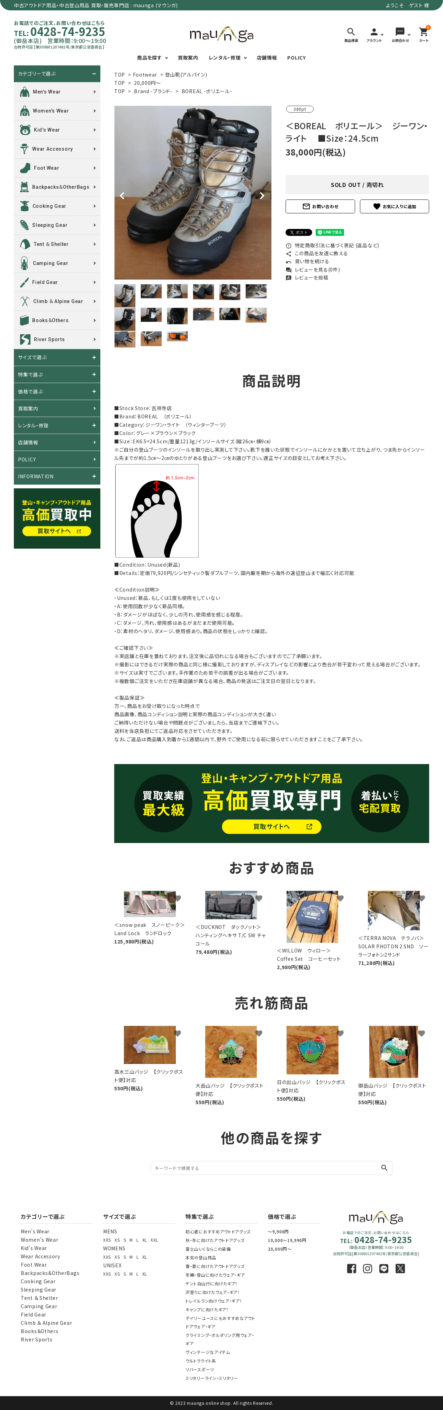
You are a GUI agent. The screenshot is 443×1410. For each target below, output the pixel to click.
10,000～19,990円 (287, 1240)
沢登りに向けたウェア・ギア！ (213, 1292)
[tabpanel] (193, 193)
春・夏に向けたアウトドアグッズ (215, 1266)
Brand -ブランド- (153, 91)
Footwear (145, 74)
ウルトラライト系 (201, 1361)
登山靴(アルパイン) (186, 74)
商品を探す (149, 57)
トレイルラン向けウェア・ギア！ (214, 1301)
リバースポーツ (200, 1369)
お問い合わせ (320, 206)
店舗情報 (267, 57)
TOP (119, 74)
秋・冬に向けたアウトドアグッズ (215, 1240)
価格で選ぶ (30, 391)
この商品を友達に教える (317, 253)
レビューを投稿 (307, 277)
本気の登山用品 (201, 1257)
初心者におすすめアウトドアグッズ (218, 1231)
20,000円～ (147, 82)
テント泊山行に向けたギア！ (212, 1283)
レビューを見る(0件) (313, 269)
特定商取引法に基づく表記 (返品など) (332, 245)
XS (117, 1240)
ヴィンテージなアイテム (208, 1352)
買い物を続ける (307, 261)
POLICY (296, 57)
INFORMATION (36, 476)
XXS (107, 1240)
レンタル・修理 (225, 57)
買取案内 (188, 57)
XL (144, 1240)
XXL (154, 1240)
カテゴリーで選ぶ (37, 74)
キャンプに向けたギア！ (207, 1309)
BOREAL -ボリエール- (207, 91)
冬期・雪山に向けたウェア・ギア (215, 1275)
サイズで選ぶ (32, 357)
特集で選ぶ (30, 374)
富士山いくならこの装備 (208, 1249)
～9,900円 (278, 1231)
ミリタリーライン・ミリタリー (212, 1378)
